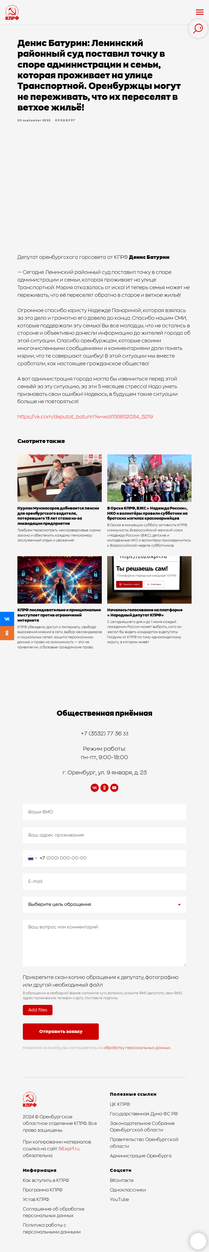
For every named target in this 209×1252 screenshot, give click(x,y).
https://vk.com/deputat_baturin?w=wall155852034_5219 (85, 417)
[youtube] (114, 788)
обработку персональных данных (137, 1048)
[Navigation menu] (200, 12)
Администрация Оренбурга (140, 1156)
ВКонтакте (122, 1180)
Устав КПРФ (36, 1199)
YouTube (119, 1199)
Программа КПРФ (43, 1190)
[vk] (95, 788)
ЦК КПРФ (120, 1104)
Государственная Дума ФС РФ (144, 1114)
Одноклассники (128, 1190)
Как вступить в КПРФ (46, 1180)
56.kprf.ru (69, 1149)
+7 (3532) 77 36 (102, 733)
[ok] (104, 788)
